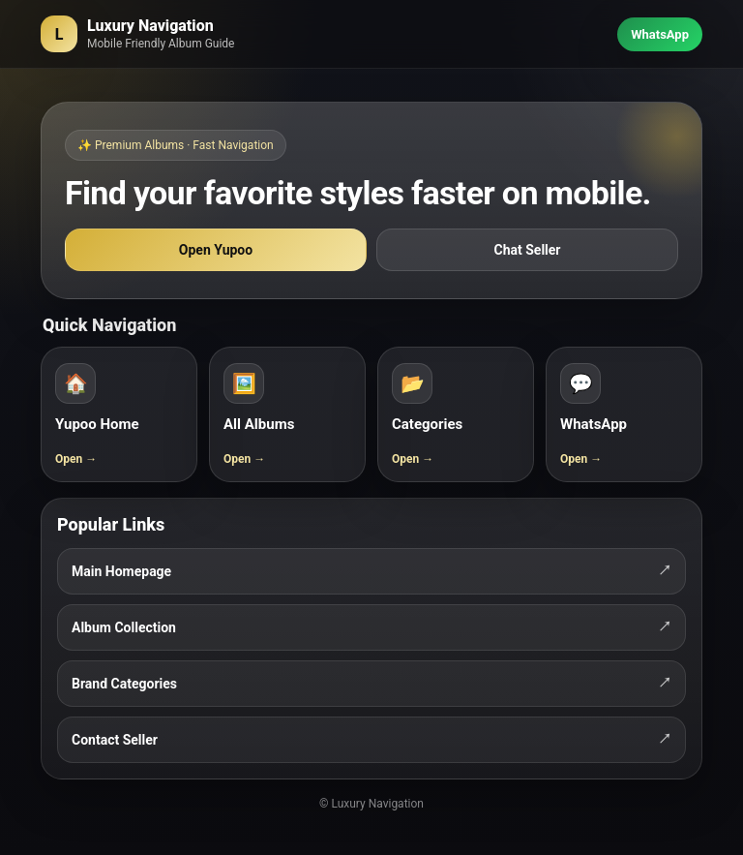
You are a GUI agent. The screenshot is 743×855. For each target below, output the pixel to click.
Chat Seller (527, 250)
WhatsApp (660, 34)
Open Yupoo (216, 250)
